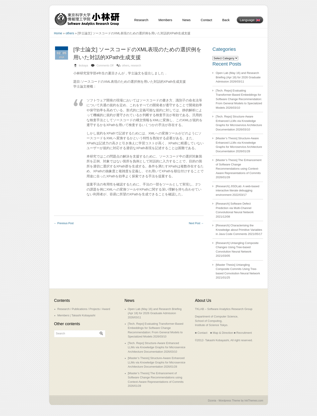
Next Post (196, 223)
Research (141, 20)
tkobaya (83, 65)
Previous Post (64, 223)
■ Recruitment (243, 332)
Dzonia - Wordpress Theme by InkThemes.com (235, 400)
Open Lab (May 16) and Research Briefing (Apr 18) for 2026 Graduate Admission (238, 77)
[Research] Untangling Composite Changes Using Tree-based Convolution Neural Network (237, 247)
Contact (206, 20)
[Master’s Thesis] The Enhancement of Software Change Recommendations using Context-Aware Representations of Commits (156, 377)
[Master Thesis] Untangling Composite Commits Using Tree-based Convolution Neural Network (238, 269)
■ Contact (201, 332)
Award (106, 309)
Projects (94, 309)
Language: (250, 20)
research (136, 65)
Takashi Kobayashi (83, 315)
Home (58, 33)
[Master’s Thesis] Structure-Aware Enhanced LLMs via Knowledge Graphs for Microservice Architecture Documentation (157, 362)
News (186, 20)
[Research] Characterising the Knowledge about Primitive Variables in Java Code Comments (239, 230)
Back (226, 20)
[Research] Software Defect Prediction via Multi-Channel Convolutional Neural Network (235, 208)
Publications (79, 309)
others (70, 33)
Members (165, 20)
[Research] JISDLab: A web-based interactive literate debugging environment (237, 190)
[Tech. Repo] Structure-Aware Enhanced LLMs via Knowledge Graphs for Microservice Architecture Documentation (157, 347)
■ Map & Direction (221, 332)
